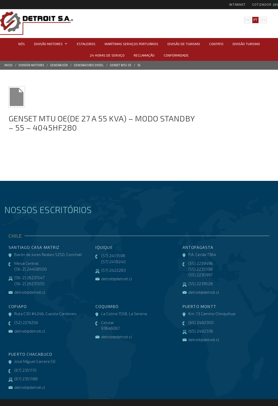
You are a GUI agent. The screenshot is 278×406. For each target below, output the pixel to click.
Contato (216, 44)
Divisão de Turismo (183, 44)
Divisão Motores (51, 44)
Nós (21, 44)
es (264, 20)
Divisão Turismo (246, 44)
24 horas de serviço (107, 55)
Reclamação (144, 55)
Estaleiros (86, 44)
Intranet (237, 5)
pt (255, 20)
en (247, 20)
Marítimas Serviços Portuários (131, 44)
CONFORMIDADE (176, 55)
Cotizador (261, 5)
